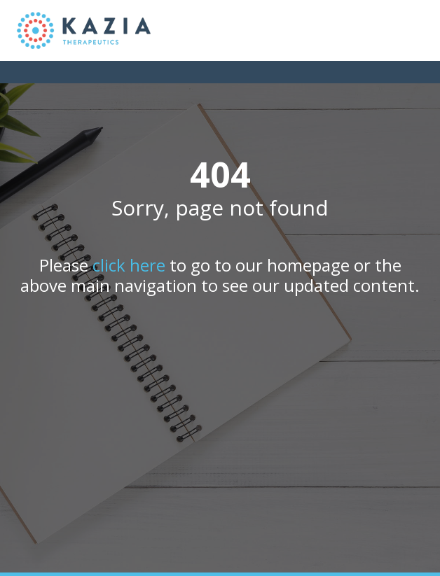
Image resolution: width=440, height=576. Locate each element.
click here (128, 264)
